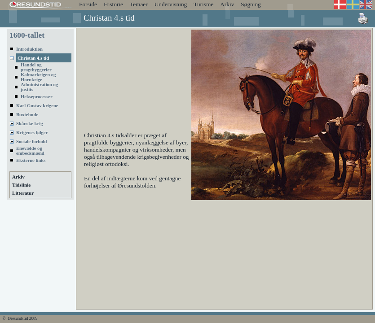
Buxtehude (27, 114)
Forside (88, 4)
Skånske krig (29, 123)
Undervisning (170, 4)
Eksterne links (30, 160)
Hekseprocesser (37, 96)
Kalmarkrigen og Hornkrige (38, 77)
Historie (113, 4)
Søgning (250, 4)
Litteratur (23, 193)
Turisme (203, 4)
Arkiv (227, 4)
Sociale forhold (31, 141)
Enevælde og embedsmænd (30, 151)
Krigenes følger (32, 132)
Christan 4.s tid (33, 58)
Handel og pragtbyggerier (36, 67)
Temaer (139, 4)
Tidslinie (21, 185)
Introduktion (29, 49)
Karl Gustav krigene (37, 105)
